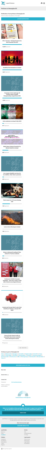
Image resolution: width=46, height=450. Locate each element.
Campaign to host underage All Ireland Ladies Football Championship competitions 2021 (12, 94)
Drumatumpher (22, 355)
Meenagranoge (24, 356)
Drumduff (29, 355)
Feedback (3, 434)
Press (2, 433)
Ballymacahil (8, 353)
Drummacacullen (5, 356)
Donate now (23, 412)
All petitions (3, 440)
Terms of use (27, 439)
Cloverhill (35, 353)
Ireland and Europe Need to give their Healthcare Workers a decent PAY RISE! (12, 309)
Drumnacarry (13, 356)
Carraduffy (21, 353)
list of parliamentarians (16, 382)
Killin (18, 356)
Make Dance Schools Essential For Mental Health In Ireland (12, 147)
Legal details (27, 442)
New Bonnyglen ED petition (23, 365)
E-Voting (26, 434)
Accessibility (27, 443)
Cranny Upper (9, 355)
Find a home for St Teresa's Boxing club (12, 200)
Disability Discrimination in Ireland (12, 67)
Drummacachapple (37, 355)
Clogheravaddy (28, 353)
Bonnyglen (15, 353)
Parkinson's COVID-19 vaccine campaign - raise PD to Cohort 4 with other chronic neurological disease (12, 280)
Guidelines (3, 439)
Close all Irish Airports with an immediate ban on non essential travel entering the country (12, 337)
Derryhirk (15, 355)
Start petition (4, 442)
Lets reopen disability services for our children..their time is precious (12, 174)
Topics (2, 443)
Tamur (2, 358)
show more (23, 347)
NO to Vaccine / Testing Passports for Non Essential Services (12, 41)
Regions (3, 444)
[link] (44, 3)
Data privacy (27, 440)
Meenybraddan (40, 356)
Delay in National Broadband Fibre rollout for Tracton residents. (12, 252)
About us (3, 432)
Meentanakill (32, 356)
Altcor (2, 353)
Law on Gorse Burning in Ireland (12, 227)
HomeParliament (27, 433)
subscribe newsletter (23, 425)
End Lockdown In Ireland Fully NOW (12, 121)
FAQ (25, 432)
